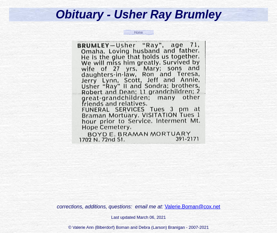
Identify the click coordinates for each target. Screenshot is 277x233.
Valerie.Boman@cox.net (192, 206)
